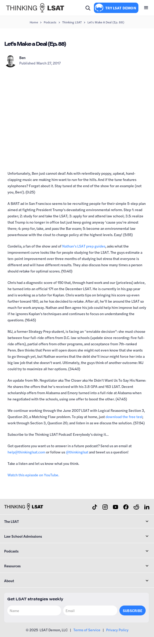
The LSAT (11, 521)
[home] (33, 7)
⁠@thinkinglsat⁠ (77, 451)
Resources (12, 565)
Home (34, 22)
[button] (146, 8)
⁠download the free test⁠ (124, 416)
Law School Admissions (23, 536)
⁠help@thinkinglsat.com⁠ (26, 451)
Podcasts (50, 22)
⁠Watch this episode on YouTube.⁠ (33, 474)
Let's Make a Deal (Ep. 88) (105, 22)
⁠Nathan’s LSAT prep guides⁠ (83, 246)
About (9, 580)
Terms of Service (86, 629)
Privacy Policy (117, 629)
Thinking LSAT (72, 22)
